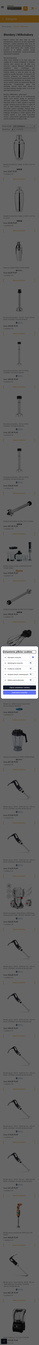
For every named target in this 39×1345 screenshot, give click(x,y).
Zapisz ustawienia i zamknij (19, 688)
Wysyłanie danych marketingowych (18, 674)
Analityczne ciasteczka (14, 669)
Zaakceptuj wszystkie (19, 692)
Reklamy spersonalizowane (16, 680)
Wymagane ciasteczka (14, 657)
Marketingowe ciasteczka (15, 663)
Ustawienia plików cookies (17, 651)
